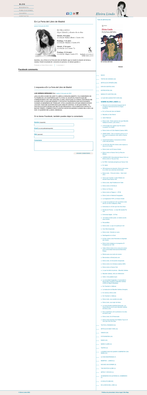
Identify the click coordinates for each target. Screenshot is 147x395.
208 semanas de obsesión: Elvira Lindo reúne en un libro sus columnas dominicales (115, 169)
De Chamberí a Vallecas (109, 286)
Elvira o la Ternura (108, 189)
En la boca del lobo (108, 385)
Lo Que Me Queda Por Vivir (110, 98)
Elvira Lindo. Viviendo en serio (111, 232)
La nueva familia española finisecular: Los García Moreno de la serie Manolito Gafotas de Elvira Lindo (115, 307)
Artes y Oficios (106, 372)
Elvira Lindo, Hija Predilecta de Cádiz (113, 182)
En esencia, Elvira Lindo (109, 292)
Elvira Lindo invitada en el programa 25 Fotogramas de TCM (113, 244)
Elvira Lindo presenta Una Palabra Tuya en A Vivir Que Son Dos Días (115, 320)
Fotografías (105, 336)
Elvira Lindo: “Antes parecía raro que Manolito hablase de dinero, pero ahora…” (115, 121)
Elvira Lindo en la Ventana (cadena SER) (114, 264)
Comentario (38, 140)
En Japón (105, 165)
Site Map (126, 392)
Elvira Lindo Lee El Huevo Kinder (112, 149)
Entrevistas (105, 90)
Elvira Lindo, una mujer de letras (112, 302)
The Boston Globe (107, 368)
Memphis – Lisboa (107, 360)
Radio (103, 340)
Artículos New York (108, 329)
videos (103, 332)
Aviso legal (119, 392)
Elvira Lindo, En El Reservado (111, 316)
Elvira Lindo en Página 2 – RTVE (112, 192)
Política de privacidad (108, 392)
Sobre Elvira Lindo (47, 65)
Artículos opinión (107, 82)
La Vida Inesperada (107, 357)
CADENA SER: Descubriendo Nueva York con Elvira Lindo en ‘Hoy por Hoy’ (115, 158)
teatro (103, 348)
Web (38, 134)
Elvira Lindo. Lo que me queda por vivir (113, 225)
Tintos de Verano (107, 79)
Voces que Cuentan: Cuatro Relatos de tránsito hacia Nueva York (113, 178)
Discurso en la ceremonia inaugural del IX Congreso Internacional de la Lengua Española (114, 106)
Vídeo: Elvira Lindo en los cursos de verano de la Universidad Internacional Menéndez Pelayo (115, 249)
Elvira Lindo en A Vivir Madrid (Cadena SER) (115, 130)
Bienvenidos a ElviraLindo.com (111, 257)
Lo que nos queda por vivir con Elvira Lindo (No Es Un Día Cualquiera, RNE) (115, 202)
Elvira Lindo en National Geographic (113, 195)
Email (43, 128)
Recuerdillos (106, 222)
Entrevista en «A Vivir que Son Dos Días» (114, 206)
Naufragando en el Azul (109, 235)
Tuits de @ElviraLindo (104, 19)
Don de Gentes (106, 86)
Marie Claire (105, 344)
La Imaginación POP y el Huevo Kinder (113, 198)
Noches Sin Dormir (107, 364)
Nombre (39, 122)
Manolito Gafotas (107, 94)
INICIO (103, 75)
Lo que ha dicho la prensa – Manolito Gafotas (115, 270)
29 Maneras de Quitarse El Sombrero (114, 376)
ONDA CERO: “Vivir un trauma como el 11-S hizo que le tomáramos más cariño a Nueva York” (115, 135)
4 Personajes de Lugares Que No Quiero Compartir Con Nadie (114, 126)
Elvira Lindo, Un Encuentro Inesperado (113, 260)
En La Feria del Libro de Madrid (49, 21)
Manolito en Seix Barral (109, 114)
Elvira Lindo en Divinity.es (110, 185)
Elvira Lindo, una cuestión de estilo (112, 299)
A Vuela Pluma (106, 381)
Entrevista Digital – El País (110, 214)
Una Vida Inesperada (108, 229)
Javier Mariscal (107, 117)
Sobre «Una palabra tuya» (110, 276)
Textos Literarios (107, 325)
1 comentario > (60, 65)
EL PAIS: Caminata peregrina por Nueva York (115, 162)
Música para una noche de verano (112, 254)
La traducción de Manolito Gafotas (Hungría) (115, 289)
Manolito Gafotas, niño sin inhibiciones (113, 273)
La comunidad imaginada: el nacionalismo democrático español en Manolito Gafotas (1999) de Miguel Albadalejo (114, 281)
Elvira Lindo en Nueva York (110, 267)
